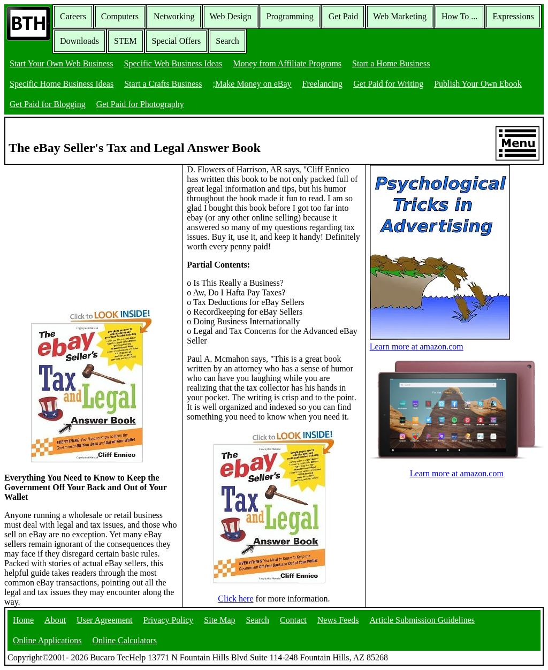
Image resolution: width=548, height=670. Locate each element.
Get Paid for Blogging (48, 104)
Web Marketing (400, 16)
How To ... (459, 16)
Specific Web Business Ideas (173, 63)
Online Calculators (124, 640)
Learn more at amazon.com (440, 341)
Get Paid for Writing (388, 83)
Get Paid (344, 16)
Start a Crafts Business (163, 83)
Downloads (79, 40)
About (55, 620)
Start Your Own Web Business (61, 63)
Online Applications (47, 640)
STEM (125, 40)
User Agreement (104, 620)
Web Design (231, 16)
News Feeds (338, 620)
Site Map (219, 620)
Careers (73, 16)
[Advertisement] (84, 232)
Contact (293, 620)
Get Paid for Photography (140, 104)
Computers (120, 16)
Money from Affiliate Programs (287, 63)
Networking (174, 16)
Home (23, 620)
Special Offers (176, 40)
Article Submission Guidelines (422, 620)
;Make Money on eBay (252, 83)
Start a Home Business (391, 63)
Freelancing (322, 83)
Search (227, 40)
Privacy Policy (168, 620)
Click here (235, 598)
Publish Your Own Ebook (478, 83)
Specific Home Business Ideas (61, 83)
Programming (290, 16)
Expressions (513, 16)
